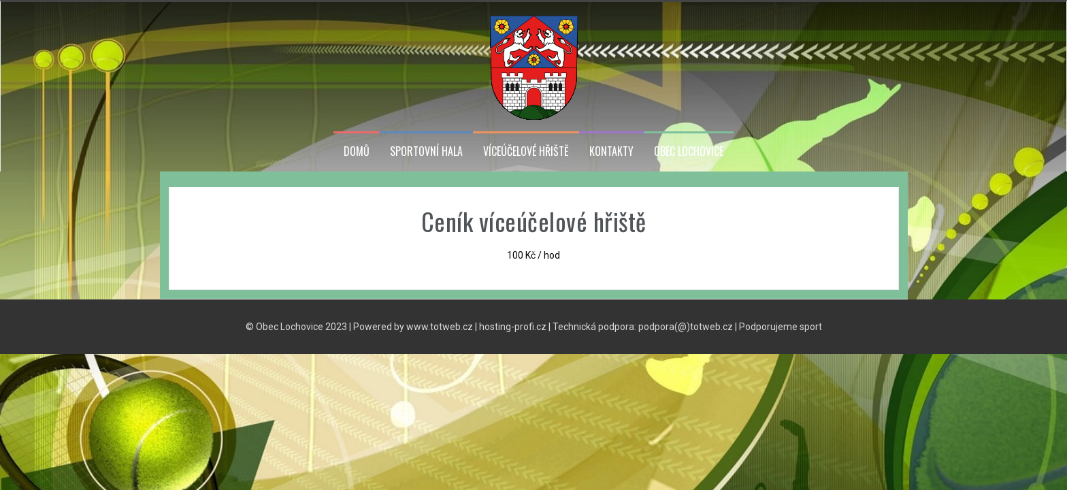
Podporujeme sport (780, 326)
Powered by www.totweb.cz (413, 326)
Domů (357, 151)
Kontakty (611, 151)
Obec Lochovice (688, 151)
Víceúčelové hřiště (526, 151)
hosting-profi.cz (512, 326)
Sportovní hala (426, 151)
